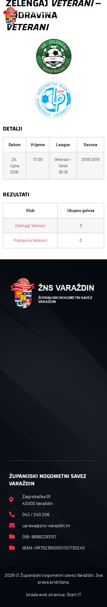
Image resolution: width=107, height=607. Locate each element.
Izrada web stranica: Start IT (53, 594)
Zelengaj (30, 225)
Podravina (30, 240)
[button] (98, 16)
